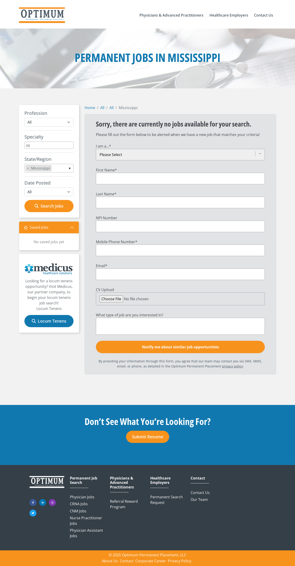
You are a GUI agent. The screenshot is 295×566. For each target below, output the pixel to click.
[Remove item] (28, 168)
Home (90, 107)
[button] (171, 15)
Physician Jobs (82, 497)
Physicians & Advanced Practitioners (122, 482)
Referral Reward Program (124, 504)
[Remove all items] (69, 167)
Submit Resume (147, 436)
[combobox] (49, 145)
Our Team (199, 499)
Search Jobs (49, 206)
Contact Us (200, 492)
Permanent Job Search (83, 480)
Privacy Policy (179, 560)
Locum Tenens (49, 321)
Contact (198, 478)
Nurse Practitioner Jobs (86, 520)
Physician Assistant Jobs (86, 533)
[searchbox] (49, 145)
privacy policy (232, 366)
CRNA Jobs (79, 503)
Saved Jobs (36, 227)
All (102, 107)
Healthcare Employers (160, 480)
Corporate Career (150, 560)
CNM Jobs (78, 511)
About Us (110, 560)
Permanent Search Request (166, 499)
